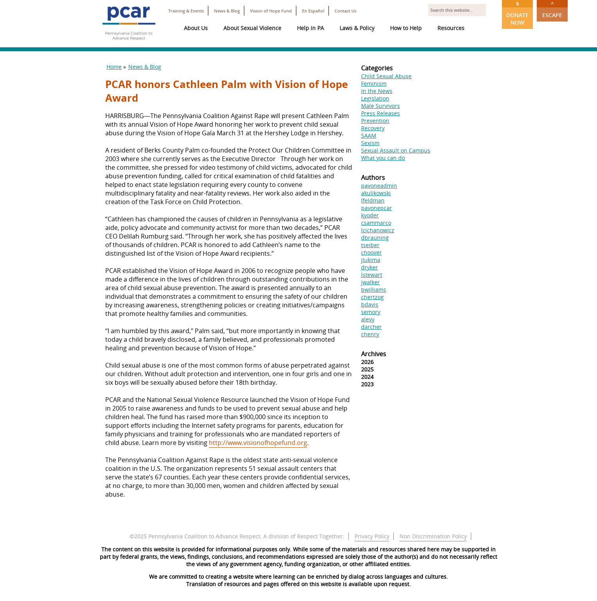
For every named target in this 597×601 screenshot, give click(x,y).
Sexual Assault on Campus (395, 150)
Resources (450, 28)
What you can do (383, 157)
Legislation (375, 98)
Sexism (370, 143)
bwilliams (373, 289)
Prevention (375, 120)
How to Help (406, 28)
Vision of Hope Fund (271, 11)
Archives (373, 354)
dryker (369, 267)
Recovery (373, 128)
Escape (552, 9)
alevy (367, 319)
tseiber (370, 245)
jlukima (370, 260)
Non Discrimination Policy (433, 536)
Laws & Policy (357, 28)
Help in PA (310, 28)
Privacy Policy (371, 536)
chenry (370, 334)
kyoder (370, 215)
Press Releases (380, 113)
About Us (196, 28)
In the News (376, 91)
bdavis (369, 304)
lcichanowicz (377, 230)
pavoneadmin (379, 185)
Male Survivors (380, 105)
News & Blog (227, 11)
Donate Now (517, 13)
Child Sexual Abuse (386, 76)
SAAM (368, 135)
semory (370, 312)
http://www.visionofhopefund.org (258, 442)
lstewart (371, 274)
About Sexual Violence (252, 28)
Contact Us (345, 11)
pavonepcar (376, 208)
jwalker (370, 282)
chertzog (372, 297)
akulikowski (376, 193)
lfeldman (373, 200)
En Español (313, 11)
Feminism (374, 83)
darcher (371, 326)
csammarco (376, 222)
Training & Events (186, 11)
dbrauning (375, 237)
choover (371, 252)
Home (114, 66)
